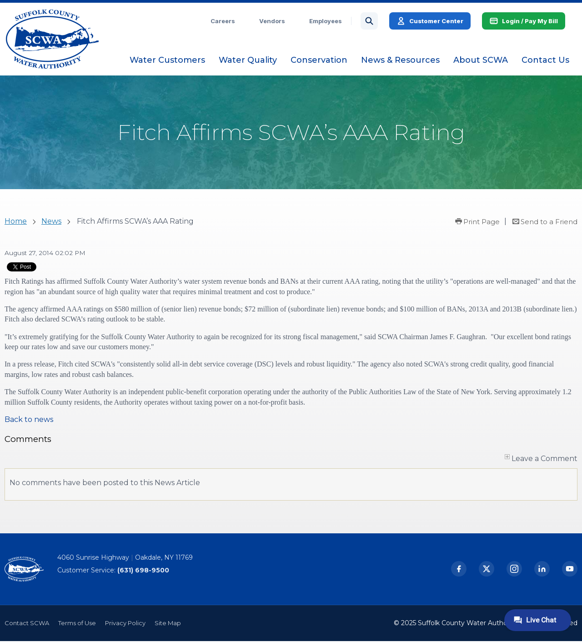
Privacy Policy (125, 623)
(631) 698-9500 (143, 571)
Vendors (273, 21)
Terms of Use (77, 623)
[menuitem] (168, 60)
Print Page (481, 222)
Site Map (168, 623)
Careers (224, 21)
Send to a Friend (549, 222)
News (51, 222)
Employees (327, 21)
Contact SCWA (27, 623)
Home (16, 222)
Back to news (29, 420)
